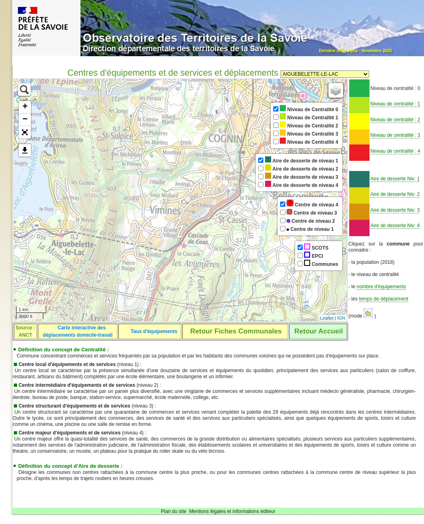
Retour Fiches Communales (236, 331)
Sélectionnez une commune (324, 74)
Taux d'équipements (154, 331)
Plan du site (174, 511)
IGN (341, 318)
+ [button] (25, 107)
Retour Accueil (318, 331)
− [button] (25, 120)
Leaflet (326, 318)
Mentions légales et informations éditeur (232, 511)
